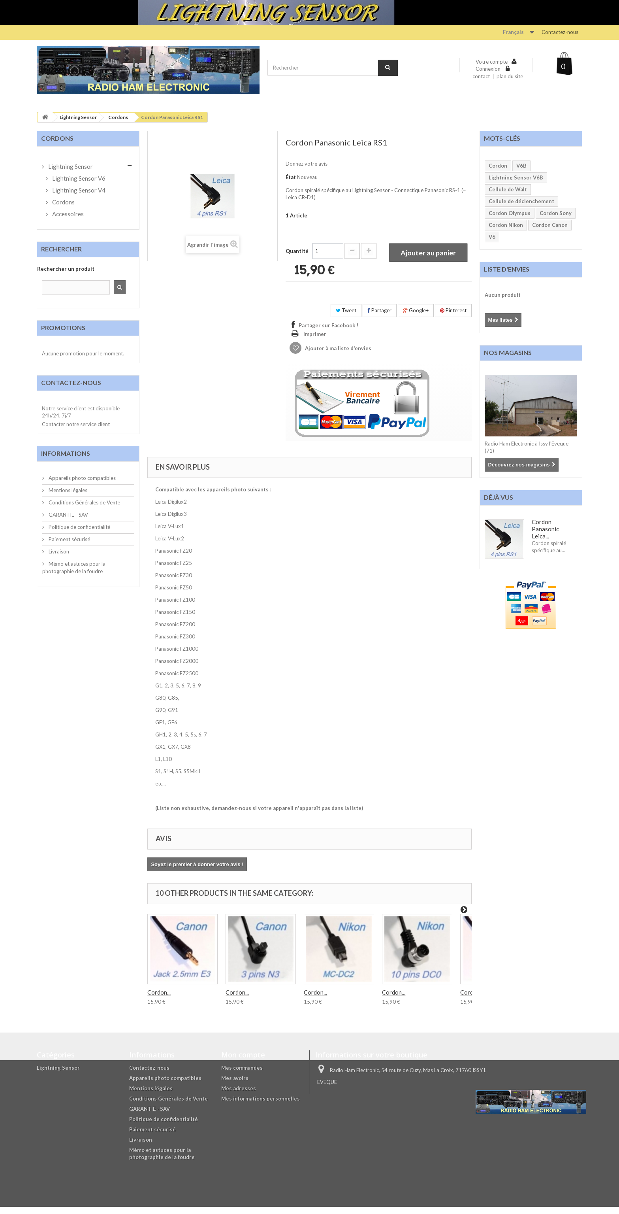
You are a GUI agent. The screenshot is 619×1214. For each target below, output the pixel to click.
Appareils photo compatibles (81, 478)
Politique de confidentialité (78, 527)
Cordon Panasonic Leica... (545, 529)
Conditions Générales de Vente (83, 502)
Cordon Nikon (506, 225)
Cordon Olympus (510, 213)
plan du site (510, 76)
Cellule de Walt (508, 189)
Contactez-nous (560, 32)
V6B (521, 165)
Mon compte (243, 1062)
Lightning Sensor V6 (78, 178)
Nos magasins (508, 352)
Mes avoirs (234, 1085)
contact (481, 76)
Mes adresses (238, 1095)
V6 (492, 237)
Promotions (63, 327)
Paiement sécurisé (68, 539)
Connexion (489, 69)
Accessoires (67, 213)
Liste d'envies (506, 269)
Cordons (118, 117)
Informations (65, 453)
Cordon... (159, 999)
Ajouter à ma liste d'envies (337, 355)
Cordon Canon (550, 225)
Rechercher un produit (65, 269)
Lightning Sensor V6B (516, 177)
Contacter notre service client (76, 424)
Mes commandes (242, 1075)
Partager (379, 317)
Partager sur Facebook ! (328, 332)
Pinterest (453, 317)
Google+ (416, 317)
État (291, 177)
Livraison (58, 551)
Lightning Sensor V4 (78, 190)
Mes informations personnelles (260, 1106)
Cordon (498, 165)
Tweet (346, 317)
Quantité (297, 279)
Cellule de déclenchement (521, 201)
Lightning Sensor (78, 117)
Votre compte (492, 62)
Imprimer (314, 341)
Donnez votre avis (306, 163)
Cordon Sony (556, 213)
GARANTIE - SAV (67, 515)
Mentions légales (67, 490)
